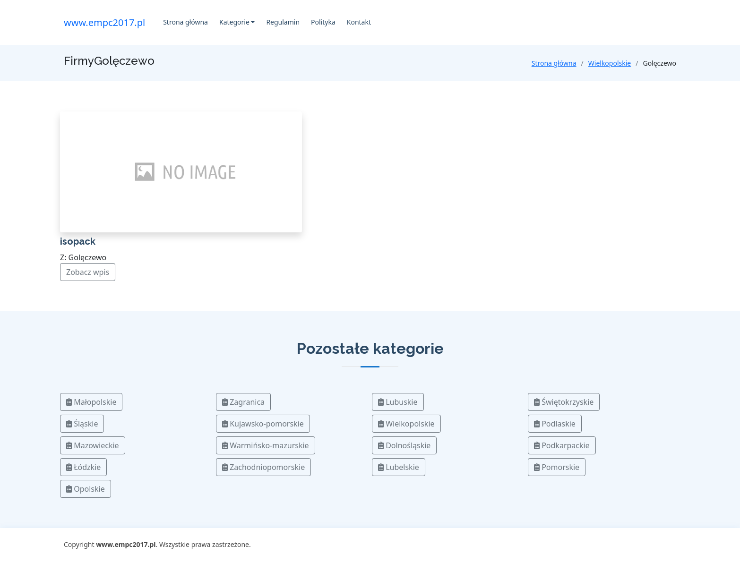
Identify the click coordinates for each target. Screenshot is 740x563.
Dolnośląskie (404, 445)
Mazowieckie (92, 445)
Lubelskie (398, 467)
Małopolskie (91, 402)
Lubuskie (398, 402)
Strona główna (185, 21)
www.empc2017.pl (104, 22)
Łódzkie (83, 467)
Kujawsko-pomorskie (263, 423)
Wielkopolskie (609, 63)
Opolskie (85, 489)
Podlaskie (555, 423)
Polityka (323, 21)
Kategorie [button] (234, 21)
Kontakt (359, 21)
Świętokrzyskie (564, 402)
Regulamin (283, 21)
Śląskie (82, 423)
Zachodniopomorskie (263, 467)
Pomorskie (556, 467)
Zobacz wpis (87, 272)
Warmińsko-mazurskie (265, 445)
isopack (77, 241)
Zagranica (243, 402)
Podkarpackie (562, 445)
